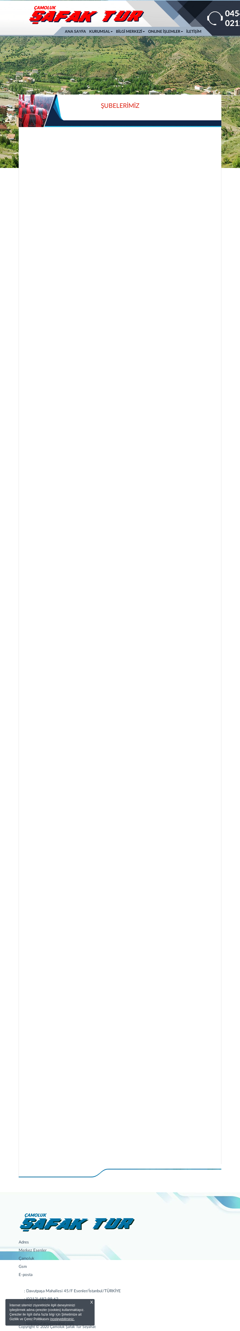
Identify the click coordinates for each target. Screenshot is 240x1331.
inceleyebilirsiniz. (62, 1319)
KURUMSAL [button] (101, 32)
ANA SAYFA (76, 31)
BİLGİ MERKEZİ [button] (130, 32)
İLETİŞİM (193, 32)
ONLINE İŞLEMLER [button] (165, 32)
